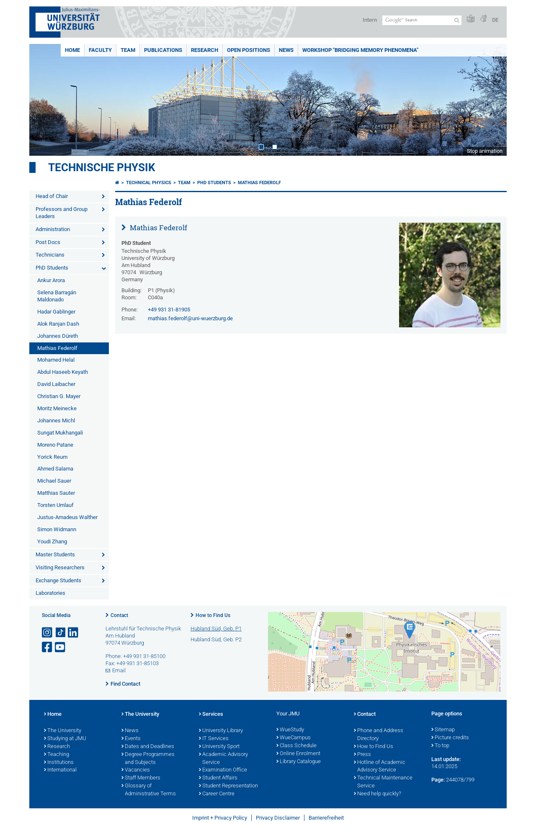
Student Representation (228, 786)
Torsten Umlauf (55, 505)
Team (128, 50)
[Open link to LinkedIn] (74, 632)
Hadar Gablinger (56, 312)
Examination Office (223, 770)
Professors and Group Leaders (62, 212)
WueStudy (290, 730)
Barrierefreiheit (326, 818)
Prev (44, 100)
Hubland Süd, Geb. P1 (216, 628)
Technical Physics (148, 182)
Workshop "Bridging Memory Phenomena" (360, 50)
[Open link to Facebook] (48, 647)
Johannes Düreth (57, 336)
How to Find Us (213, 615)
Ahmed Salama (55, 468)
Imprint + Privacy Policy (219, 818)
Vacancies (135, 770)
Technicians (50, 255)
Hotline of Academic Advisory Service (379, 766)
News (286, 50)
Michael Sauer (54, 481)
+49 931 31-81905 (169, 309)
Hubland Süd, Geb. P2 (216, 639)
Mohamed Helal (56, 360)
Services (211, 714)
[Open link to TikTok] (61, 632)
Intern (370, 20)
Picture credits (450, 738)
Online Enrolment (298, 754)
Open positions (248, 50)
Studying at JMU (65, 739)
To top (440, 746)
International (60, 770)
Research (204, 50)
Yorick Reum (52, 457)
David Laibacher (56, 384)
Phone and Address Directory (378, 735)
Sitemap (443, 730)
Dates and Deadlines (147, 747)
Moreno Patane (55, 445)
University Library (221, 731)
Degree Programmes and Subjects (148, 758)
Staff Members (140, 778)
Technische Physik (101, 167)
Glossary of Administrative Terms (148, 790)
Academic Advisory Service (223, 758)
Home (72, 50)
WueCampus (293, 738)
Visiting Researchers (60, 567)
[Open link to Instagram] (48, 632)
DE (495, 20)
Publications (163, 50)
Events (131, 739)
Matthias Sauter (56, 493)
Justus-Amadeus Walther (67, 517)
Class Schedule (296, 746)
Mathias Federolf (57, 348)
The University (62, 731)
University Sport (219, 747)
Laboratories (50, 593)
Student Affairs (218, 778)
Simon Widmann (56, 529)
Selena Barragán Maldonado (56, 296)
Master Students (55, 554)
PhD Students (52, 268)
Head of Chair (52, 196)
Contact (119, 615)
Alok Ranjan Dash (58, 324)
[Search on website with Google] (421, 20)
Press (362, 755)
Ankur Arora (51, 280)
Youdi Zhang (52, 541)
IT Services (214, 739)
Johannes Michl (56, 420)
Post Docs (48, 242)
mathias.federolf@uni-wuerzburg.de (190, 318)
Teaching (56, 755)
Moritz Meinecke (57, 408)
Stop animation (484, 151)
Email (119, 670)
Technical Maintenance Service (383, 782)
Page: (438, 780)
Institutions (59, 762)
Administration (53, 229)
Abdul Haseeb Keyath (62, 372)
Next (492, 100)
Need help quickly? (377, 794)
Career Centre (216, 794)
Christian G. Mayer (58, 396)
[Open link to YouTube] (61, 647)
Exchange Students (58, 580)
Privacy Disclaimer (278, 818)
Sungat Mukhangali (60, 432)
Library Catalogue (298, 762)
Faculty (100, 50)
